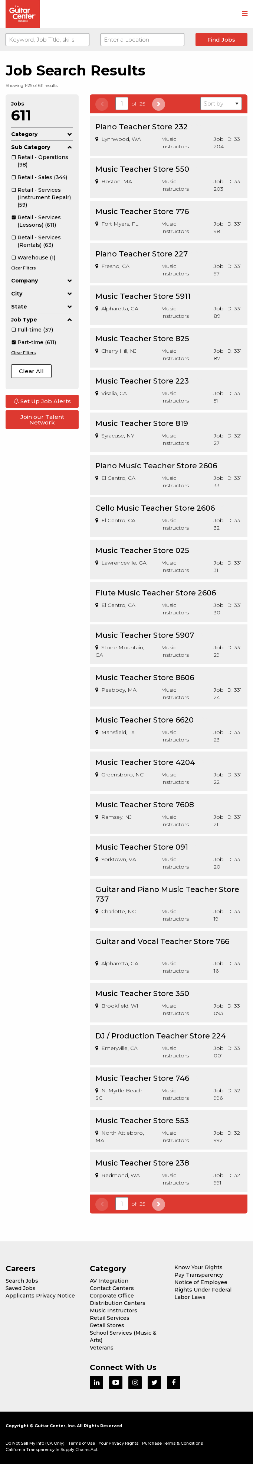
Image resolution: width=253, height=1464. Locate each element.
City (42, 293)
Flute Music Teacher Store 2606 (155, 592)
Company (42, 280)
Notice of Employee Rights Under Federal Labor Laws (202, 1289)
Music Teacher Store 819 (141, 423)
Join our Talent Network (42, 419)
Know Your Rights (198, 1267)
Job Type (42, 319)
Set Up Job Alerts (42, 401)
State (42, 306)
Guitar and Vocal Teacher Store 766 (162, 941)
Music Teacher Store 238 (142, 1162)
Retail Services (109, 1318)
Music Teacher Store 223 (142, 380)
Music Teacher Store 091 (141, 847)
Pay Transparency (198, 1274)
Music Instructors (113, 1310)
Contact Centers (112, 1288)
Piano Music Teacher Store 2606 (156, 465)
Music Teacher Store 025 (142, 550)
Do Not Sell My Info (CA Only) (35, 1443)
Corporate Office (112, 1295)
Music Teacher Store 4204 (145, 762)
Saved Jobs (21, 1288)
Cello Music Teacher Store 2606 (155, 508)
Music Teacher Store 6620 (144, 719)
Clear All (31, 371)
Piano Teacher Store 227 (141, 253)
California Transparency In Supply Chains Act (52, 1449)
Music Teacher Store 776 (142, 211)
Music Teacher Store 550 (142, 169)
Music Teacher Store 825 (142, 338)
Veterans (102, 1347)
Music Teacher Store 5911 (143, 296)
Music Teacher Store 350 (142, 993)
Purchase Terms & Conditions (172, 1443)
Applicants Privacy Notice (40, 1295)
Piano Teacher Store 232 (141, 126)
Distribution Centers (117, 1303)
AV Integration (109, 1280)
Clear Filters (23, 268)
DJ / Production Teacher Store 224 (160, 1035)
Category (42, 134)
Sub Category (42, 147)
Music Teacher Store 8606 (144, 677)
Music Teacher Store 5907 (144, 635)
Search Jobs (22, 1280)
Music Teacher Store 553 (142, 1120)
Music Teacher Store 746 (142, 1078)
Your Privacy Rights (118, 1443)
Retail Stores (107, 1325)
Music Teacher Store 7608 (144, 804)
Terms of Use (81, 1443)
